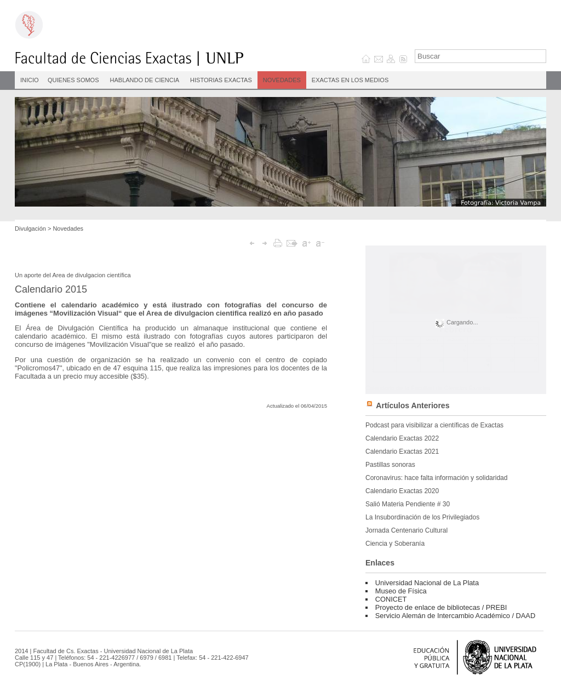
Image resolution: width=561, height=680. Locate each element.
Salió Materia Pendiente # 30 (407, 504)
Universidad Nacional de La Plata (427, 583)
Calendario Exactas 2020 (402, 491)
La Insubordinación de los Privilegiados (422, 517)
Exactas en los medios (350, 80)
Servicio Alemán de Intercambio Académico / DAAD (455, 616)
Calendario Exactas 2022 (402, 438)
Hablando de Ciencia (145, 80)
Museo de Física (401, 591)
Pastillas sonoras (390, 464)
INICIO (29, 80)
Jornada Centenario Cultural (406, 530)
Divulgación (30, 228)
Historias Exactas (221, 80)
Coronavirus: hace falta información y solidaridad (436, 478)
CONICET (391, 599)
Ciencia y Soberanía (395, 543)
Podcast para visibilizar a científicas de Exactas (434, 425)
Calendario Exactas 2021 (402, 451)
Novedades (282, 80)
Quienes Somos (73, 80)
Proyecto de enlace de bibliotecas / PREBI (441, 607)
